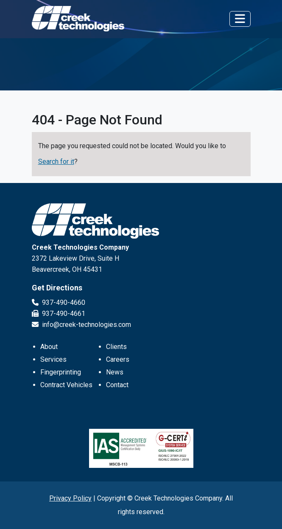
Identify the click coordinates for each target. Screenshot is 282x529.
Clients (116, 347)
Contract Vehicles (66, 385)
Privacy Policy (70, 498)
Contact (117, 385)
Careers (117, 359)
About (49, 347)
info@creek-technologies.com (81, 325)
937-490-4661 (58, 314)
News (114, 372)
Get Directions (57, 287)
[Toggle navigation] (240, 19)
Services (53, 359)
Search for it (56, 162)
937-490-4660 (58, 302)
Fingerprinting (60, 372)
